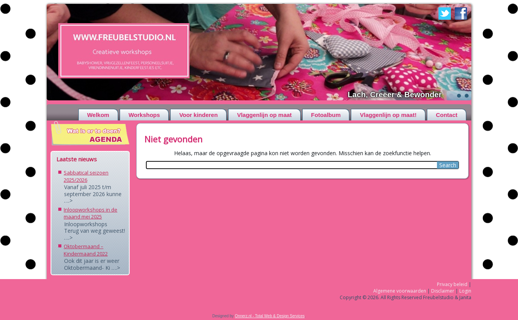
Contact (446, 115)
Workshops (144, 115)
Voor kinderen (198, 115)
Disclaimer (442, 291)
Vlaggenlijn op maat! (388, 115)
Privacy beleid (452, 284)
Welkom (98, 115)
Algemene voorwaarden (399, 291)
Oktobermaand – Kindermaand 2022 (86, 250)
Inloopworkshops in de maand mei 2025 (90, 213)
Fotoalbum (326, 115)
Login (465, 291)
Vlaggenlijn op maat (264, 115)
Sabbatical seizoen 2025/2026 (86, 176)
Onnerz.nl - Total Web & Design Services (270, 316)
